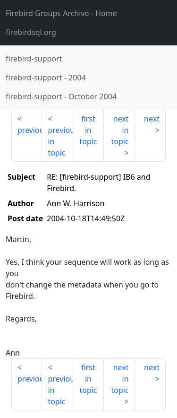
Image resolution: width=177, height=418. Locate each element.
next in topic (119, 130)
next (152, 118)
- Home (61, 13)
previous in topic (60, 141)
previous (29, 130)
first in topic (88, 130)
